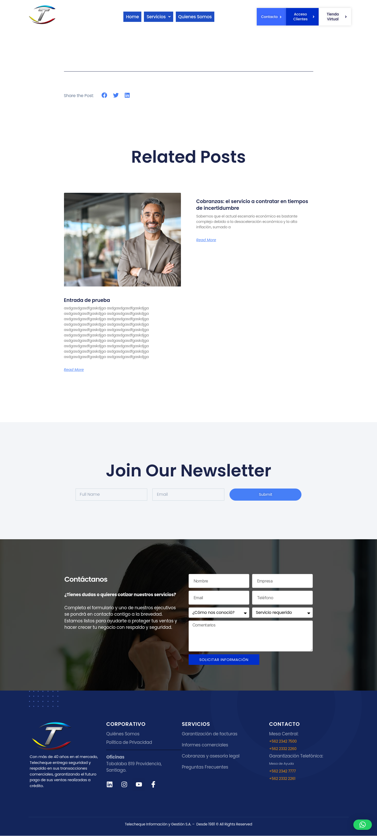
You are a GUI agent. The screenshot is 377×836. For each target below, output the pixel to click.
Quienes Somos (201, 16)
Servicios (161, 16)
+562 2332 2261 (282, 778)
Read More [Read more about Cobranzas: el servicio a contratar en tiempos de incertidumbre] (207, 240)
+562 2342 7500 (283, 741)
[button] (161, 17)
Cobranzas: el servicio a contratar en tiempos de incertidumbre (249, 204)
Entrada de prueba (91, 300)
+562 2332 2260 (282, 749)
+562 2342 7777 (282, 771)
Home (133, 16)
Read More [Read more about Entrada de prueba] (75, 370)
